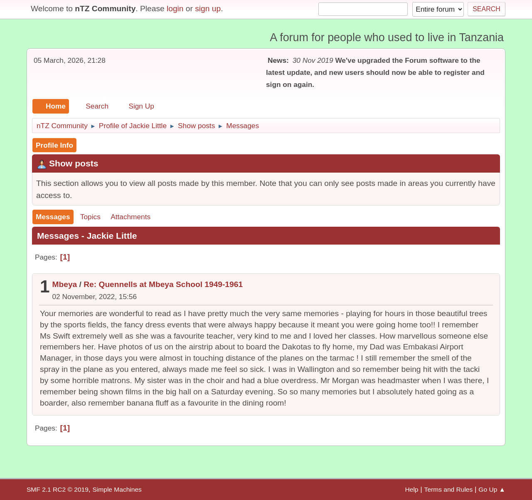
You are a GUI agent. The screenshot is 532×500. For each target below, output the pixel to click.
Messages (53, 217)
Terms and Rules (448, 489)
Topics (90, 217)
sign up (208, 8)
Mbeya (64, 284)
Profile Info (54, 145)
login (175, 8)
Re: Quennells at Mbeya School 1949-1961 (163, 284)
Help (412, 489)
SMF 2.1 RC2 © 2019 (58, 489)
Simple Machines (116, 489)
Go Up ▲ (491, 489)
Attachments (130, 217)
